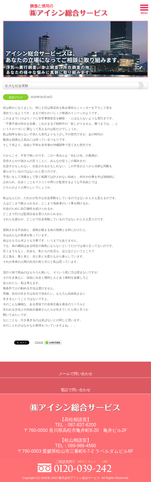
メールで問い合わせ (75, 374)
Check (39, 342)
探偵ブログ (16, 97)
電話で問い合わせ (75, 390)
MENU (144, 10)
